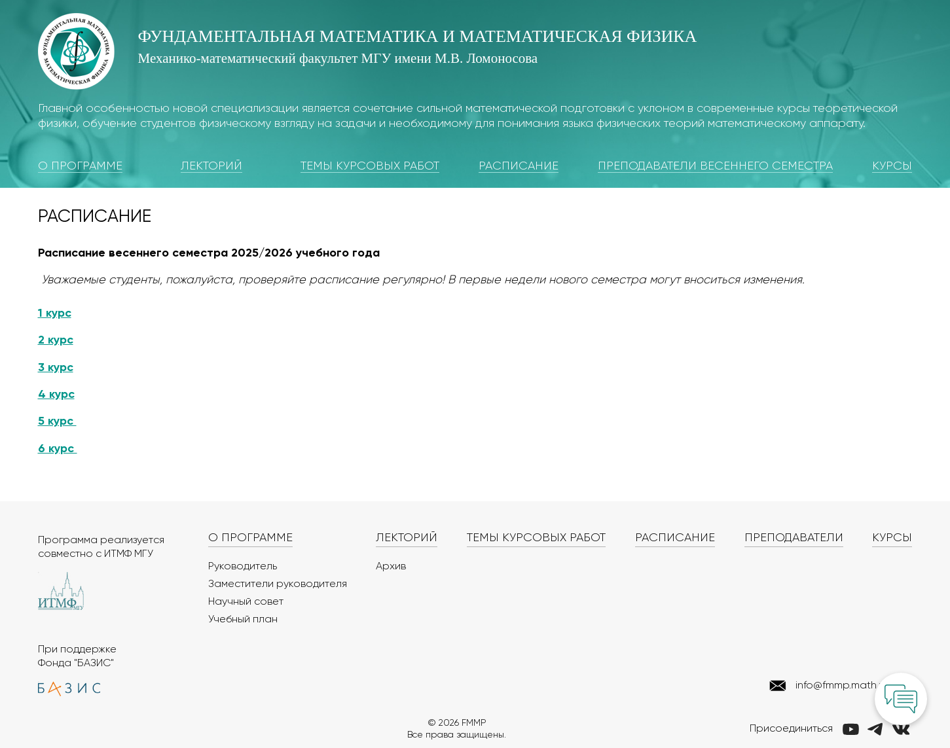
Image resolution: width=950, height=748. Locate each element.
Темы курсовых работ (370, 166)
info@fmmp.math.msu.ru (852, 686)
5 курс (57, 421)
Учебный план (243, 619)
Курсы (892, 166)
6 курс (57, 449)
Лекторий (211, 166)
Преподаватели (793, 538)
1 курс (54, 313)
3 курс (55, 368)
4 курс (56, 395)
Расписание (518, 166)
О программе (80, 166)
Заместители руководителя (277, 584)
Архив (391, 566)
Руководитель (242, 566)
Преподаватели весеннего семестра (715, 166)
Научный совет (245, 602)
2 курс (55, 340)
